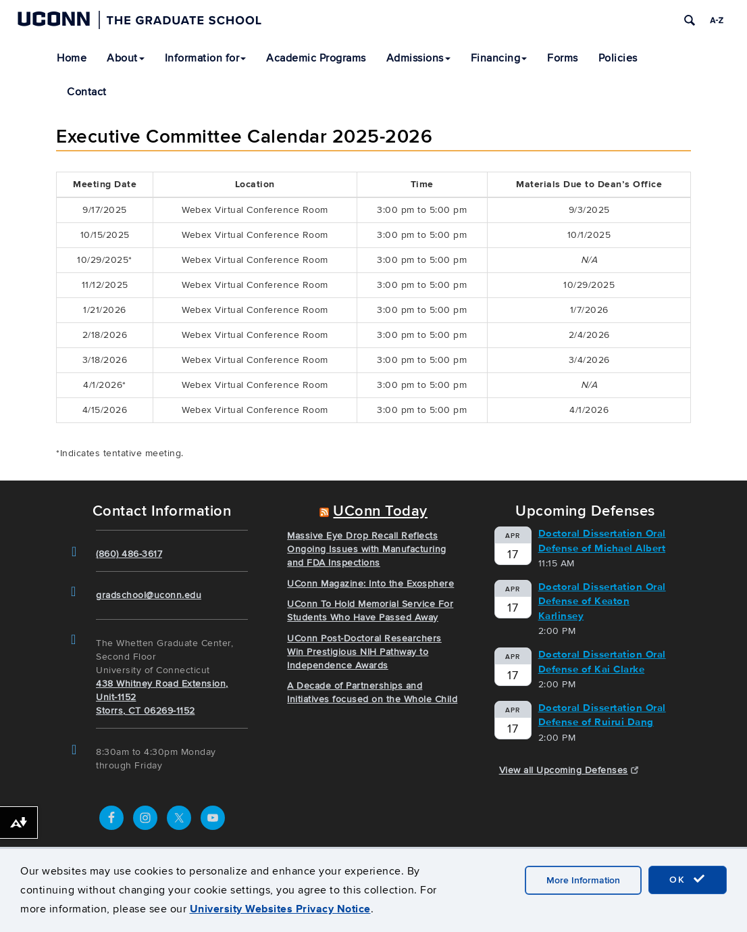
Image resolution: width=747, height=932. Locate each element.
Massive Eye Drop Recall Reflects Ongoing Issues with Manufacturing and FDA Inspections (366, 549)
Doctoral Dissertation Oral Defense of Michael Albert (602, 540)
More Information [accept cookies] (583, 880)
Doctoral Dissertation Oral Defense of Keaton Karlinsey (602, 601)
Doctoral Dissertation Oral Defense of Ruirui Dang (602, 714)
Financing (499, 58)
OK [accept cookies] (687, 879)
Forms (562, 58)
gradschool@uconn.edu (148, 595)
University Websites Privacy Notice (280, 908)
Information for (206, 58)
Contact (87, 92)
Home (71, 58)
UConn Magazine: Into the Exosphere (370, 583)
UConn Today (380, 511)
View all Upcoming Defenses (569, 770)
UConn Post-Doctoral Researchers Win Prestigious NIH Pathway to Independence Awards (364, 652)
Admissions (418, 58)
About (126, 58)
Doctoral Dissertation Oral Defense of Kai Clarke (602, 661)
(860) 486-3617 (129, 554)
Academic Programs (316, 58)
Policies (618, 58)
